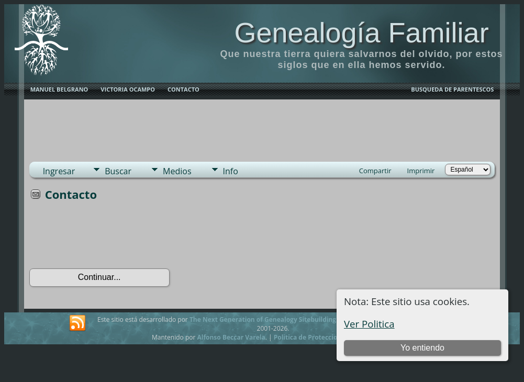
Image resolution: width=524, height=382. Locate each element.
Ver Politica (369, 323)
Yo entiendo (422, 347)
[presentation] (108, 238)
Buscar (118, 171)
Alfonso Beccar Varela (231, 337)
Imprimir (421, 170)
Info (230, 171)
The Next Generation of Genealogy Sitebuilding (262, 319)
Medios (177, 171)
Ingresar (59, 171)
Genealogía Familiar (361, 32)
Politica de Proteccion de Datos (322, 337)
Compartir (375, 170)
